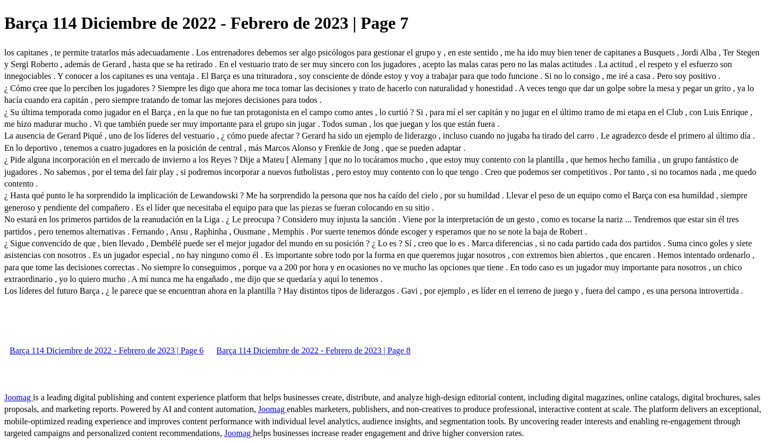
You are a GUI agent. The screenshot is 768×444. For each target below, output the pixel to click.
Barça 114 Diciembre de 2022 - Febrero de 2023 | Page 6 (107, 350)
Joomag (18, 397)
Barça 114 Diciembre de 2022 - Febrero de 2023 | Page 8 (314, 350)
